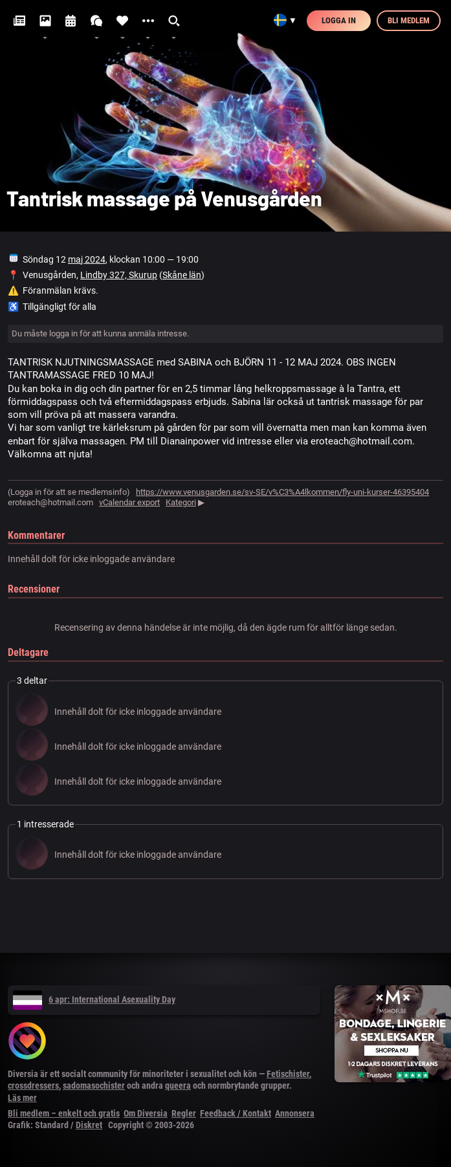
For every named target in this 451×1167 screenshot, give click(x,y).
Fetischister (288, 1074)
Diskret (89, 1125)
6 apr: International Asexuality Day (94, 999)
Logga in (339, 20)
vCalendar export (129, 502)
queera (178, 1085)
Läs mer (22, 1098)
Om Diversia (146, 1113)
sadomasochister (94, 1085)
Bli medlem (409, 20)
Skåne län (181, 275)
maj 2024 (86, 259)
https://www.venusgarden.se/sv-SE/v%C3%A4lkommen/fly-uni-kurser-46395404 (282, 492)
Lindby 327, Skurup (118, 275)
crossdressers (33, 1085)
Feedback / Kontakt (235, 1113)
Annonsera (294, 1113)
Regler (183, 1113)
